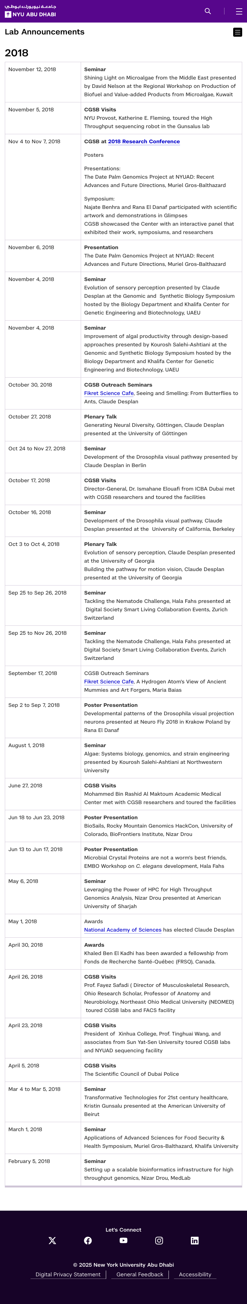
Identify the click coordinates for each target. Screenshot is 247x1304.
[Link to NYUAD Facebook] (88, 1241)
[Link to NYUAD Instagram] (159, 1241)
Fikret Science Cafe (108, 393)
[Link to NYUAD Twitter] (52, 1241)
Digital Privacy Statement (68, 1274)
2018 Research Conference (144, 141)
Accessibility (195, 1274)
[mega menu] (237, 11)
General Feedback (139, 1274)
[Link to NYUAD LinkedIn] (195, 1241)
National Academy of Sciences (123, 929)
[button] (208, 11)
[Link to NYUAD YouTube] (124, 1241)
